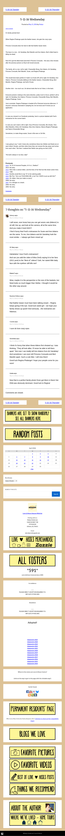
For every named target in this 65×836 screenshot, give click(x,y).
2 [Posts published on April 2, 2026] (40, 454)
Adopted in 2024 (32, 642)
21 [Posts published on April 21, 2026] (24, 463)
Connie (12, 322)
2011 (7, 174)
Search (56, 494)
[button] (2, 833)
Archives (8, 478)
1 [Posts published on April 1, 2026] (32, 454)
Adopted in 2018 (32, 655)
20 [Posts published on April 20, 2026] (16, 463)
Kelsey (12, 215)
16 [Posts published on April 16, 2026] (40, 460)
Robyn (42, 24)
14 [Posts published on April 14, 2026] (24, 460)
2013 (7, 169)
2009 (7, 178)
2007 (7, 182)
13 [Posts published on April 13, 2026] (16, 460)
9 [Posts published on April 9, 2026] (40, 457)
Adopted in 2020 (32, 650)
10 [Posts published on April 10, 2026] (48, 457)
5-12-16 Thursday (52, 9)
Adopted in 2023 (32, 644)
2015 (7, 165)
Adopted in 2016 (32, 659)
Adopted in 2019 (32, 653)
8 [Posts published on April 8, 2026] (32, 457)
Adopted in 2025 (32, 640)
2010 (7, 176)
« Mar (31, 469)
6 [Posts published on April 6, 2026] (16, 457)
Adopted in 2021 (32, 648)
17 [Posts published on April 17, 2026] (48, 460)
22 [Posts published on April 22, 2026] (32, 463)
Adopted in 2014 (32, 663)
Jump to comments (9, 28)
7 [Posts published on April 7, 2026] (24, 457)
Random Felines (15, 296)
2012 (7, 172)
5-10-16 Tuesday (12, 9)
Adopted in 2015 (32, 661)
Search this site (11, 489)
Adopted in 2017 (32, 657)
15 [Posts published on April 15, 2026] (32, 460)
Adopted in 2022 (32, 646)
